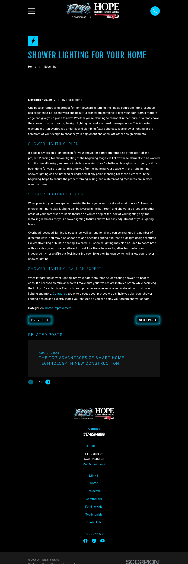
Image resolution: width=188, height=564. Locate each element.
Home (94, 483)
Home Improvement (58, 308)
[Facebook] (85, 541)
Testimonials (94, 514)
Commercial (94, 499)
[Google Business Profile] (94, 541)
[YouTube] (102, 541)
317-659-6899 (94, 434)
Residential (94, 491)
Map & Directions (94, 464)
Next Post (148, 320)
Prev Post (40, 320)
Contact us (60, 293)
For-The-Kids (94, 506)
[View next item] (47, 382)
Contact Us (94, 522)
